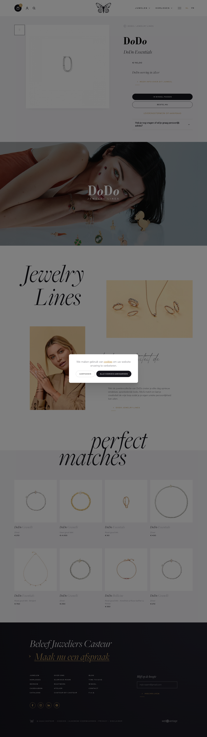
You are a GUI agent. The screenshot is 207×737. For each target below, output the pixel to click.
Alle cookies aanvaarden (114, 374)
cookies (108, 362)
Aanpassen (85, 374)
